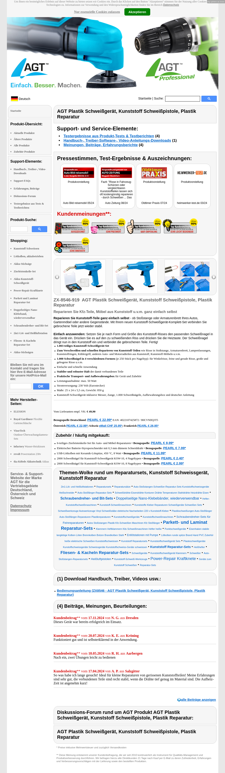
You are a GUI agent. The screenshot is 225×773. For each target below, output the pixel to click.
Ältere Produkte (23, 139)
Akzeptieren (137, 12)
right (214, 277)
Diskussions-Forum (25, 196)
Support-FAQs (22, 180)
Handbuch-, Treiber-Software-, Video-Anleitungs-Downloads (117, 140)
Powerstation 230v (27, 454)
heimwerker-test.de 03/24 (192, 203)
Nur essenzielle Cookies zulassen (97, 12)
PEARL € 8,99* (162, 443)
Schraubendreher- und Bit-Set (31, 325)
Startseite (144, 98)
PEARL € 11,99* (153, 453)
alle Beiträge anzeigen (198, 699)
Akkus (31, 461)
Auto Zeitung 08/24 (116, 203)
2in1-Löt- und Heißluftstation (30, 333)
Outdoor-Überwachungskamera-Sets (31, 434)
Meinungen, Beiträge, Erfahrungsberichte (101, 145)
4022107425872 (129, 420)
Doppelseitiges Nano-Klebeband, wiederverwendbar (26, 313)
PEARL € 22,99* (99, 420)
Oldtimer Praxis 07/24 (154, 203)
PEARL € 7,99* (174, 448)
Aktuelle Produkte (24, 133)
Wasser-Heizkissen (29, 446)
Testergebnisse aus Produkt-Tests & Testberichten (109, 136)
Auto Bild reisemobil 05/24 (78, 203)
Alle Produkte (22, 145)
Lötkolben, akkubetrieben (28, 256)
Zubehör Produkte (24, 151)
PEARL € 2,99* (172, 463)
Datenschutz (171, 4)
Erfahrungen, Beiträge (27, 188)
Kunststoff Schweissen (26, 248)
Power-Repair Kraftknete (28, 290)
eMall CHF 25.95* (110, 425)
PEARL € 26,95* (148, 425)
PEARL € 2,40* (172, 458)
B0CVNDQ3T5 (149, 420)
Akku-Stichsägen (23, 352)
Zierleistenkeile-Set (25, 271)
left (57, 277)
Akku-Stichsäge (23, 263)
